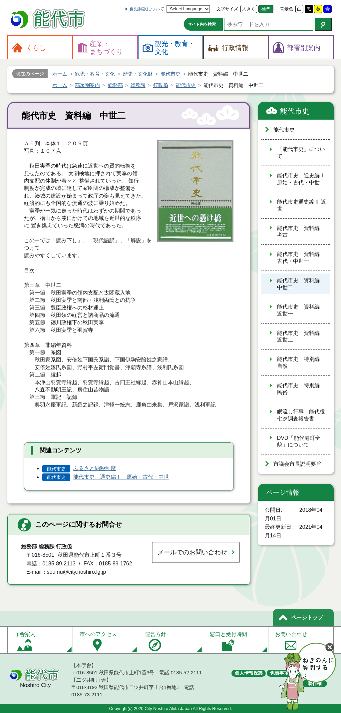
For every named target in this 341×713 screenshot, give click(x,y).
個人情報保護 (249, 673)
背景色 (286, 8)
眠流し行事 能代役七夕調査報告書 (301, 415)
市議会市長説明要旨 (297, 464)
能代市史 (294, 111)
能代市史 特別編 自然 (301, 362)
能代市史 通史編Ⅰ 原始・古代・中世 (121, 477)
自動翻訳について (147, 8)
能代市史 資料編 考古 (301, 231)
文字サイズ (227, 8)
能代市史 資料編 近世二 (301, 336)
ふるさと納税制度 (94, 468)
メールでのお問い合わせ (192, 552)
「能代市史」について (301, 152)
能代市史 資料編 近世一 (301, 310)
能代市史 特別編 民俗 (301, 388)
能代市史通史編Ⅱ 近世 (301, 205)
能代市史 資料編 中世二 (301, 284)
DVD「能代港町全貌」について (298, 441)
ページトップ (307, 617)
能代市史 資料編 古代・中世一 (301, 257)
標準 (265, 8)
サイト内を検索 (202, 24)
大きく (248, 8)
